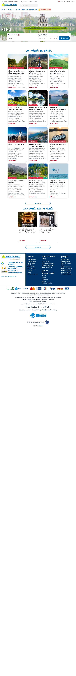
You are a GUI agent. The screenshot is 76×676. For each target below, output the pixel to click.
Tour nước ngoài (32, 261)
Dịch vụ (11, 10)
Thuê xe (17, 10)
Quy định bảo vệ (65, 259)
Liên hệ (72, 1)
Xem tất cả (38, 203)
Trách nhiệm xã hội (47, 283)
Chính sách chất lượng (66, 274)
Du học (23, 10)
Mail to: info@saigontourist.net (10, 1)
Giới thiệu (44, 276)
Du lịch (4, 10)
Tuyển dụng (45, 279)
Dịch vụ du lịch (31, 263)
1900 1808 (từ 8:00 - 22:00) (29, 1)
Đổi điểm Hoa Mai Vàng (48, 263)
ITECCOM (41, 325)
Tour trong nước (32, 259)
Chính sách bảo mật (66, 272)
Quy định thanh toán (66, 267)
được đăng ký (42, 310)
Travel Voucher (31, 267)
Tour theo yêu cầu (45, 10)
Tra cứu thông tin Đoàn (48, 265)
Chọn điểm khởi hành (65, 1)
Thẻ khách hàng (46, 262)
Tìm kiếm (64, 38)
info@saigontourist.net (10, 276)
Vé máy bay (30, 265)
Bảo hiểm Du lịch (32, 268)
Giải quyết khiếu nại (47, 267)
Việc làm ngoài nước (31, 10)
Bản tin (44, 281)
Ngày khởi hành (42, 35)
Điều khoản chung (65, 261)
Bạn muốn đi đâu (14, 35)
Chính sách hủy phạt (66, 270)
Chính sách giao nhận (66, 268)
